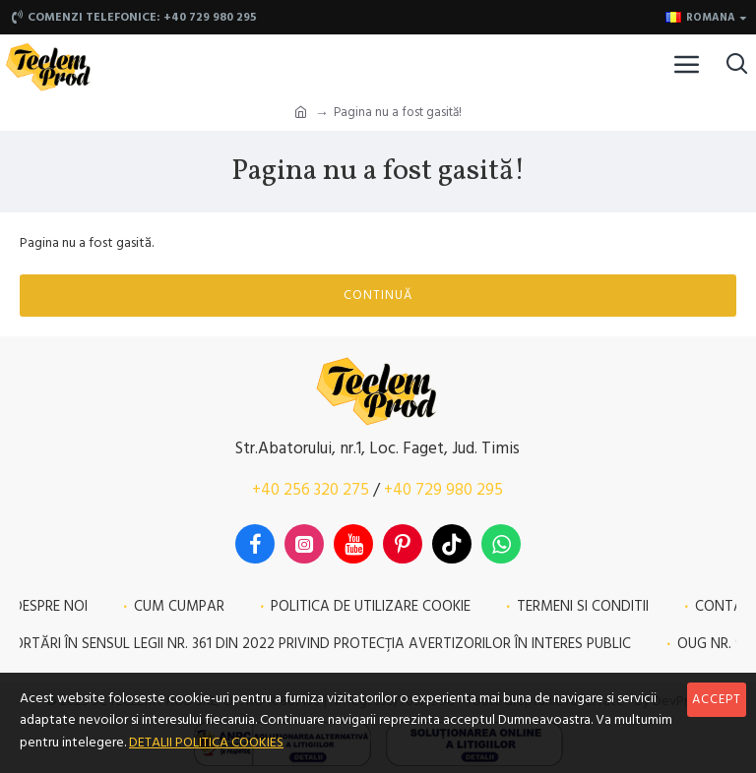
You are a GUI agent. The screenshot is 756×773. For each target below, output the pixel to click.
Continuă (378, 295)
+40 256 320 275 (310, 490)
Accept (716, 699)
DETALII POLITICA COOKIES (206, 742)
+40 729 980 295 (443, 490)
